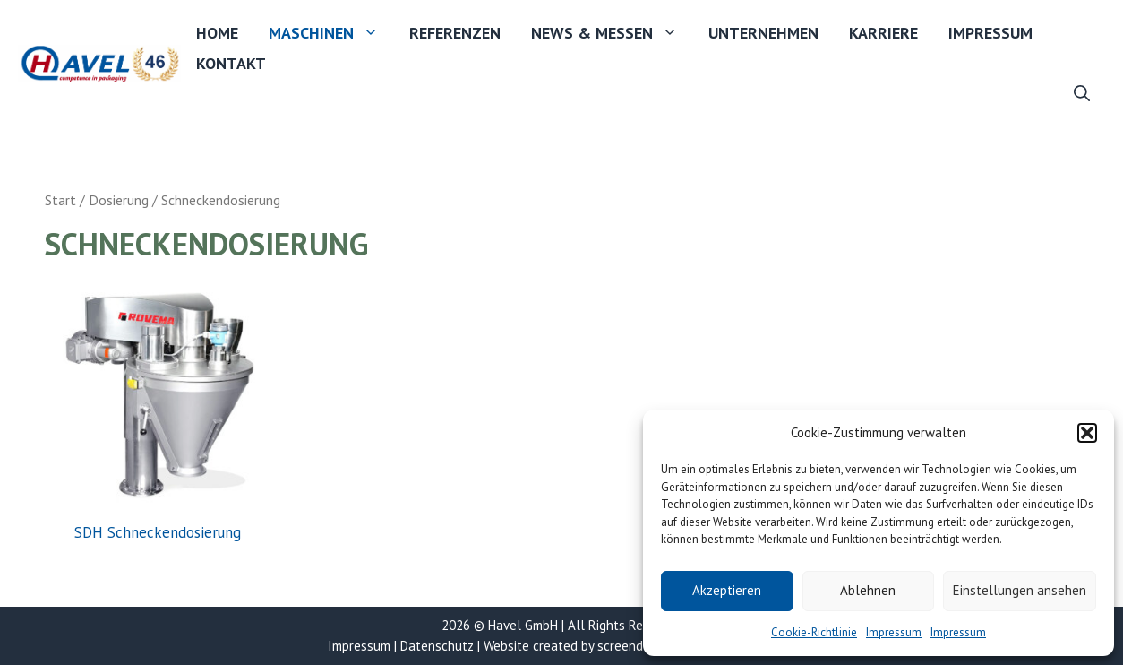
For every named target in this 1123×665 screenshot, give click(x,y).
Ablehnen (868, 590)
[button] (1087, 433)
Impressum (894, 632)
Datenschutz (437, 645)
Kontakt (231, 63)
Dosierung (119, 200)
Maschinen (331, 33)
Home (217, 32)
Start (60, 200)
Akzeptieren (726, 590)
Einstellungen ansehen (1019, 590)
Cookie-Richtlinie (814, 632)
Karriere (883, 32)
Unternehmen (763, 32)
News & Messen (612, 33)
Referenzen (455, 32)
